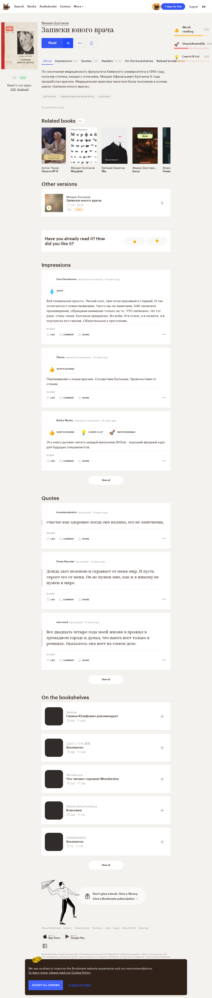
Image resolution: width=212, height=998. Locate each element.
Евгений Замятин (113, 167)
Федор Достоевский (146, 167)
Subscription (81, 927)
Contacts (97, 927)
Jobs (107, 927)
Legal (116, 927)
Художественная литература (77, 96)
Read (52, 43)
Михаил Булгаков (55, 22)
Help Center (129, 927)
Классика (104, 96)
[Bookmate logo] (6, 6)
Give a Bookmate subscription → (115, 898)
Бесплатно (49, 96)
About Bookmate (51, 927)
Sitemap (144, 927)
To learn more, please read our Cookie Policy (59, 972)
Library (67, 927)
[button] (80, 43)
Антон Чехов (50, 167)
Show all (106, 480)
